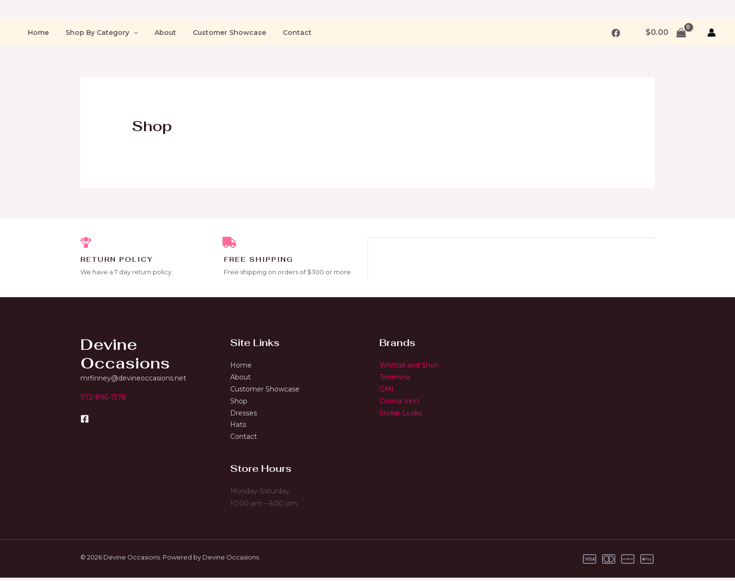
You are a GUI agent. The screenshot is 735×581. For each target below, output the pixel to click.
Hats (238, 427)
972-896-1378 (103, 397)
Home (36, 32)
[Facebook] (616, 33)
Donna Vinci (399, 402)
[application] (128, 32)
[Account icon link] (711, 32)
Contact (281, 32)
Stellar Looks (400, 415)
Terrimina (394, 378)
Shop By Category (96, 32)
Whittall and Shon (409, 366)
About (156, 32)
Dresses (243, 415)
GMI (386, 390)
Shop (238, 402)
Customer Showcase (217, 32)
